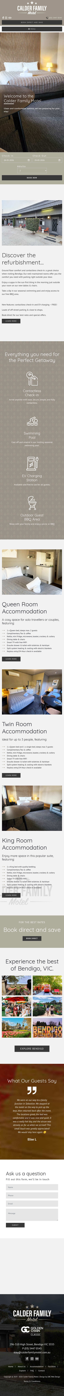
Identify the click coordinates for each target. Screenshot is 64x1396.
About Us (21, 1366)
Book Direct (32, 938)
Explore (22, 1370)
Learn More (11, 321)
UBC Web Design (54, 1377)
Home (10, 1366)
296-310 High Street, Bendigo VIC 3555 (32, 1344)
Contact (41, 1370)
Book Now (32, 178)
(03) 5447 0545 (54, 18)
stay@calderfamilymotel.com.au (32, 1352)
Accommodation (37, 1366)
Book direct (7, 315)
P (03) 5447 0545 (32, 1348)
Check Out (39, 156)
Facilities (52, 1366)
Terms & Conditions (32, 1381)
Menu (32, 29)
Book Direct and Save (32, 22)
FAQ (32, 1370)
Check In (7, 156)
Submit (15, 1225)
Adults (21, 166)
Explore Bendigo (32, 1048)
